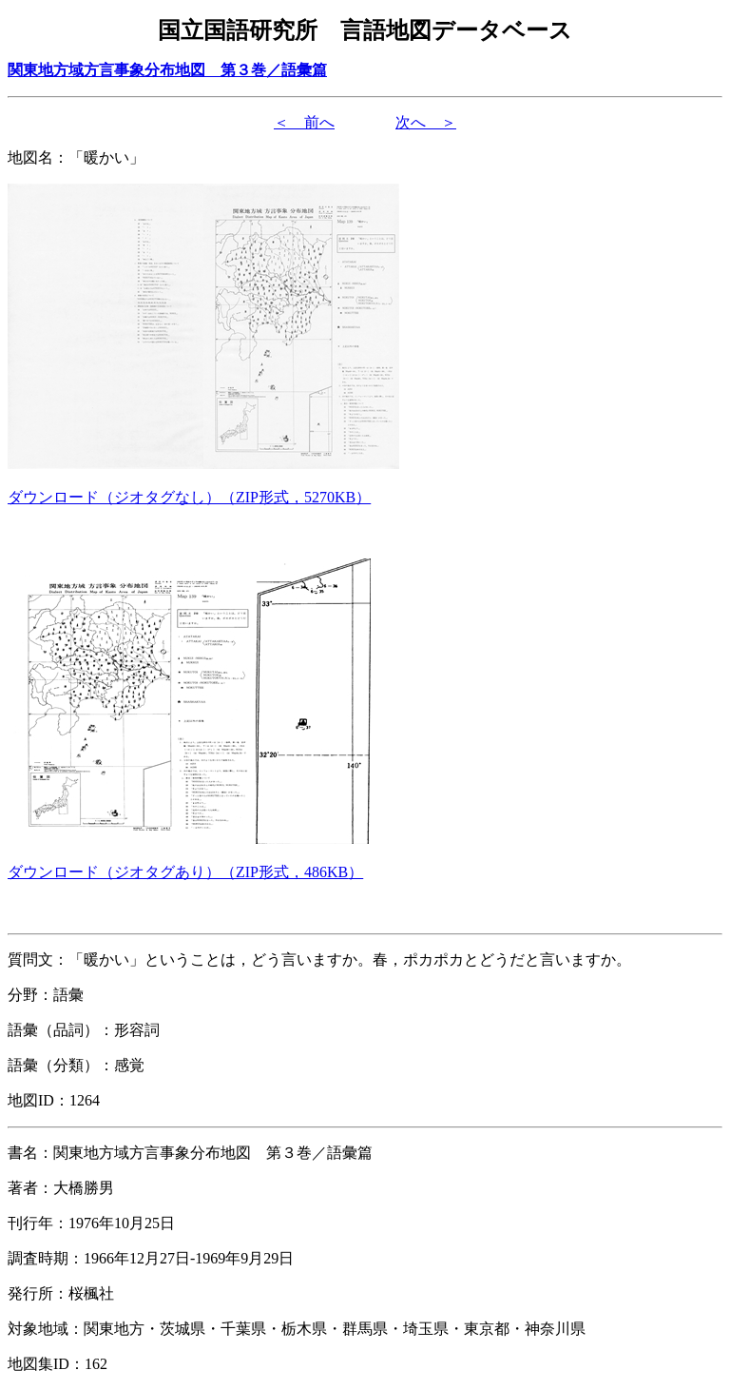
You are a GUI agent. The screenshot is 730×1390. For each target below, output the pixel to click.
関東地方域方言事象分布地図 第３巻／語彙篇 (167, 70)
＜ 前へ (304, 122)
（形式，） (189, 497)
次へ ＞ (425, 122)
